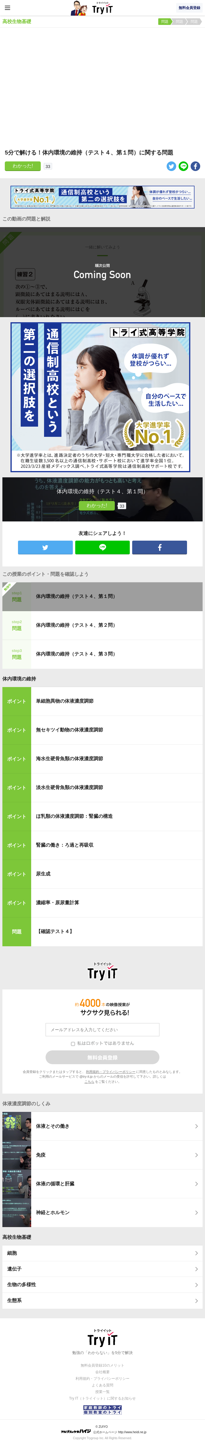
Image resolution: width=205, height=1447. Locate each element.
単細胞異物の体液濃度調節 (65, 701)
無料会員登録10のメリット (102, 1365)
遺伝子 (14, 1268)
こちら (89, 1081)
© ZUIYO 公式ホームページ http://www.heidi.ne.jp (103, 1429)
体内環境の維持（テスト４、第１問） (76, 596)
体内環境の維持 (19, 678)
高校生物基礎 (16, 1237)
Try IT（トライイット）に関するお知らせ (102, 1398)
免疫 (41, 1154)
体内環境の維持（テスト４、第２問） (76, 625)
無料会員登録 (189, 8)
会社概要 (102, 1372)
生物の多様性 (21, 1284)
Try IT (102, 8)
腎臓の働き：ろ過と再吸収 (65, 845)
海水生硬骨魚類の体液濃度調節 (69, 758)
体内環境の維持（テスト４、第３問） (76, 653)
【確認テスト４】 (55, 931)
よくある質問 (102, 1385)
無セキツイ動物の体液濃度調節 (69, 729)
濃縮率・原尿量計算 (57, 902)
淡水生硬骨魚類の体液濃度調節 (69, 787)
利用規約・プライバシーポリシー (110, 1071)
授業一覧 (102, 1392)
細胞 (12, 1253)
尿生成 (43, 873)
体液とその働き (53, 1126)
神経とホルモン (53, 1212)
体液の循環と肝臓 (55, 1183)
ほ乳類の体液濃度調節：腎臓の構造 (74, 816)
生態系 (14, 1300)
